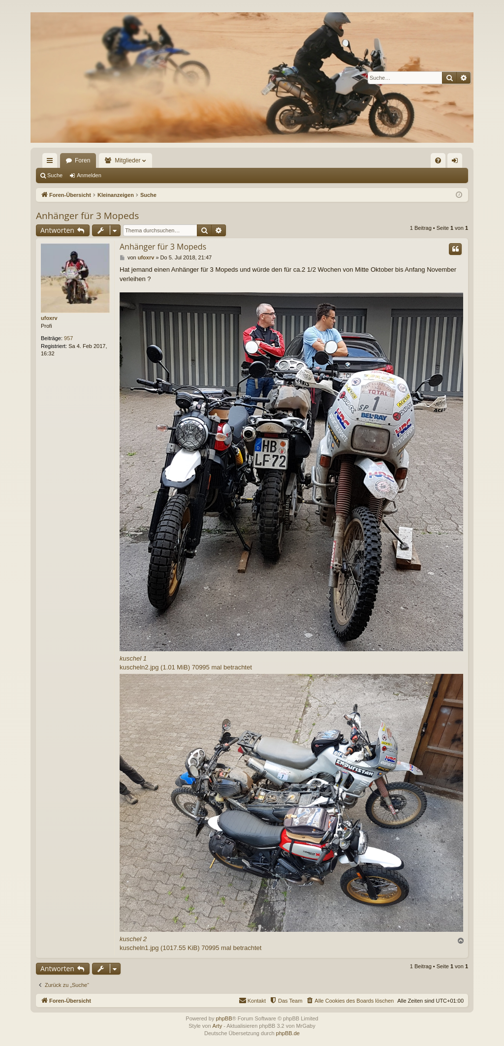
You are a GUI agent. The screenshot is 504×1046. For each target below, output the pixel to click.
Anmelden (89, 175)
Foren (82, 160)
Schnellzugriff (51, 162)
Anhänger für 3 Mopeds (87, 215)
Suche (55, 175)
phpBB (224, 1018)
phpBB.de (288, 1033)
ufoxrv (49, 318)
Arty (217, 1026)
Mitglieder (127, 160)
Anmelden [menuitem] (457, 162)
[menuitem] (438, 160)
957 (68, 338)
